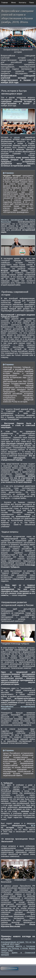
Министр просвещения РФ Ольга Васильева (18, 221)
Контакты (22, 3)
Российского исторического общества (18, 707)
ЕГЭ (33, 825)
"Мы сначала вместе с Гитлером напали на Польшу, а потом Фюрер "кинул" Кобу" (18, 948)
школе (17, 137)
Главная (4, 3)
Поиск (31, 3)
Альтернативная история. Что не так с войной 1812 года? (18, 943)
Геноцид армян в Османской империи (18, 953)
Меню (13, 3)
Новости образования (9, 968)
